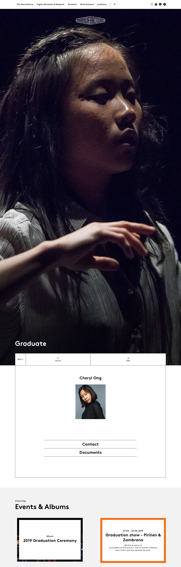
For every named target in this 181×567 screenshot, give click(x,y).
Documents (90, 452)
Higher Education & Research (50, 4)
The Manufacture (25, 4)
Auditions (101, 4)
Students (72, 4)
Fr (115, 4)
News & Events (87, 4)
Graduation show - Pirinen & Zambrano (133, 537)
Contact (90, 444)
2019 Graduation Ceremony (50, 540)
